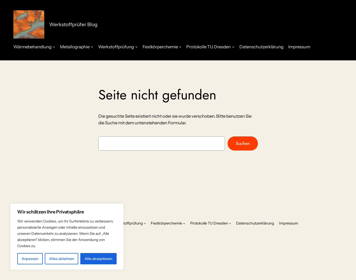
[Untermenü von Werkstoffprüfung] (136, 46)
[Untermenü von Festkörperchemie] (180, 46)
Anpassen (30, 258)
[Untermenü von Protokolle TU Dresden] (233, 46)
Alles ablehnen (61, 258)
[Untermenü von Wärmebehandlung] (54, 46)
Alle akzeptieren (98, 258)
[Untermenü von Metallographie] (92, 46)
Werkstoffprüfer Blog (73, 24)
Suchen (243, 143)
